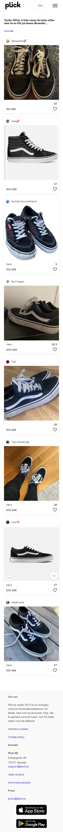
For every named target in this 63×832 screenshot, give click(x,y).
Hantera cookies (18, 729)
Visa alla (8, 30)
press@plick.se (17, 798)
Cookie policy (16, 737)
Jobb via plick (16, 774)
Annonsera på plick (19, 782)
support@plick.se (18, 766)
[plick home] (13, 5)
